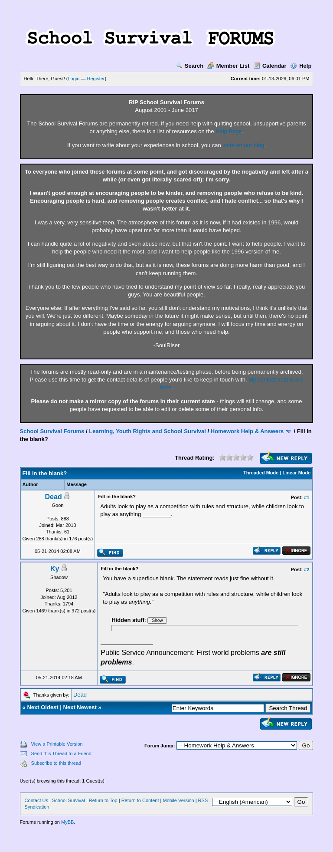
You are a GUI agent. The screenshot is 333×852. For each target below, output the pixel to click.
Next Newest (80, 707)
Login (74, 78)
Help (300, 66)
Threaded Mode (260, 472)
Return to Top (103, 800)
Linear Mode (297, 472)
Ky (54, 568)
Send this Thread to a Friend (61, 753)
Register (96, 78)
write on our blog (243, 145)
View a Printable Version (57, 744)
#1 (306, 497)
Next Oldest (42, 707)
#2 (306, 569)
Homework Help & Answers (247, 431)
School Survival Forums (52, 431)
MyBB (67, 822)
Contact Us (36, 800)
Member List (228, 66)
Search (189, 66)
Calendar (270, 66)
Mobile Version (178, 800)
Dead (53, 496)
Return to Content (140, 800)
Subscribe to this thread (56, 763)
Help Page (228, 131)
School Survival (68, 800)
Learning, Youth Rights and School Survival (147, 431)
